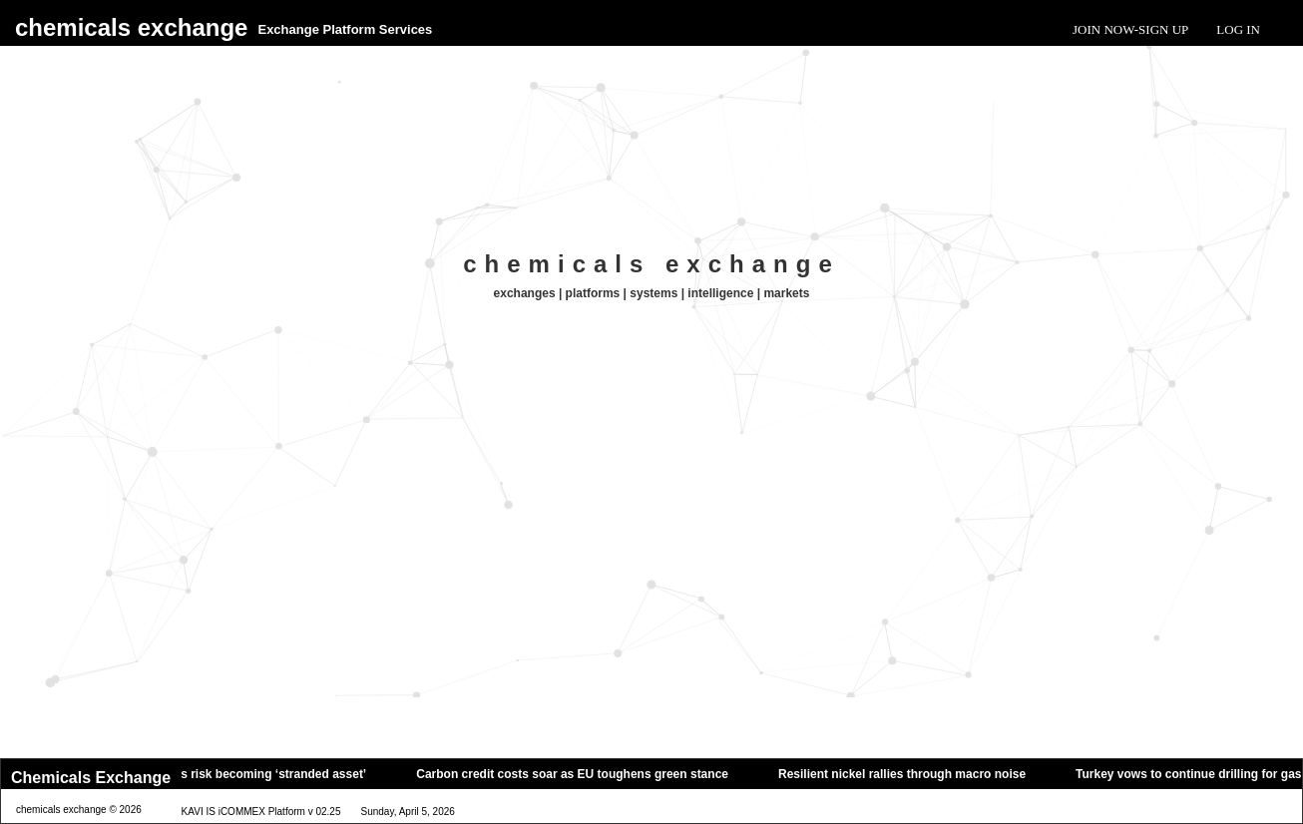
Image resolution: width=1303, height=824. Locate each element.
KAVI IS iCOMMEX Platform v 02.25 (261, 811)
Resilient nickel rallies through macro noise (910, 774)
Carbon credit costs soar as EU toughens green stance (580, 774)
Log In (1238, 29)
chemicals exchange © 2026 (79, 809)
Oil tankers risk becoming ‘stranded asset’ (254, 774)
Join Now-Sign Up (1130, 29)
